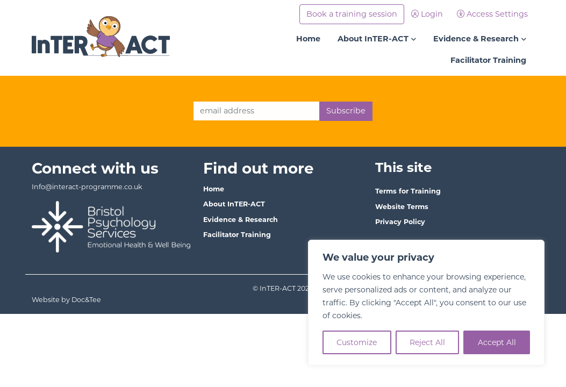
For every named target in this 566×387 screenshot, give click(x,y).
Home (308, 39)
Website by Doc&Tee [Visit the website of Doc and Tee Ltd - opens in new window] (102, 299)
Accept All (497, 342)
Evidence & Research (476, 39)
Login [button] (427, 14)
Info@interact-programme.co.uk (87, 187)
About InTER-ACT (373, 39)
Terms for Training (408, 191)
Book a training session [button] (351, 14)
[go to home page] (101, 37)
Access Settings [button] (492, 14)
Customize (356, 342)
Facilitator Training (488, 60)
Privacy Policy (400, 222)
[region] (426, 303)
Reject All (427, 342)
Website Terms (401, 207)
